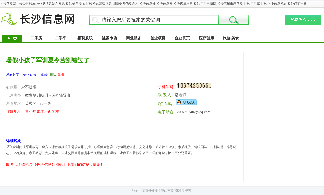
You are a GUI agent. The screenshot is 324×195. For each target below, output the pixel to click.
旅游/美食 (231, 38)
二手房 (36, 38)
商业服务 (133, 38)
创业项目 (158, 38)
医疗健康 (206, 38)
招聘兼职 (85, 38)
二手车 (60, 38)
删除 (53, 75)
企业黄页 (182, 38)
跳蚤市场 (109, 38)
